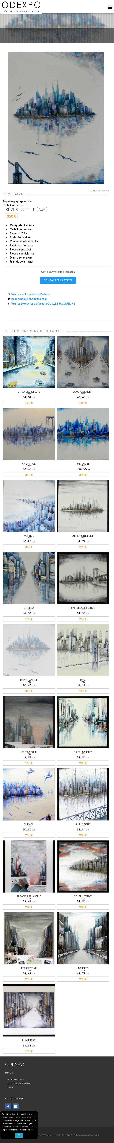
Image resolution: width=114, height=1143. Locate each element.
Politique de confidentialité (86, 1135)
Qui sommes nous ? (16, 1079)
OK (19, 1135)
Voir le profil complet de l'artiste (30, 294)
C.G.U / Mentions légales (18, 1083)
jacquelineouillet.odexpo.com (29, 298)
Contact (11, 1087)
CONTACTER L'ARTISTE (58, 280)
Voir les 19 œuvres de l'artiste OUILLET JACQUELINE (43, 303)
